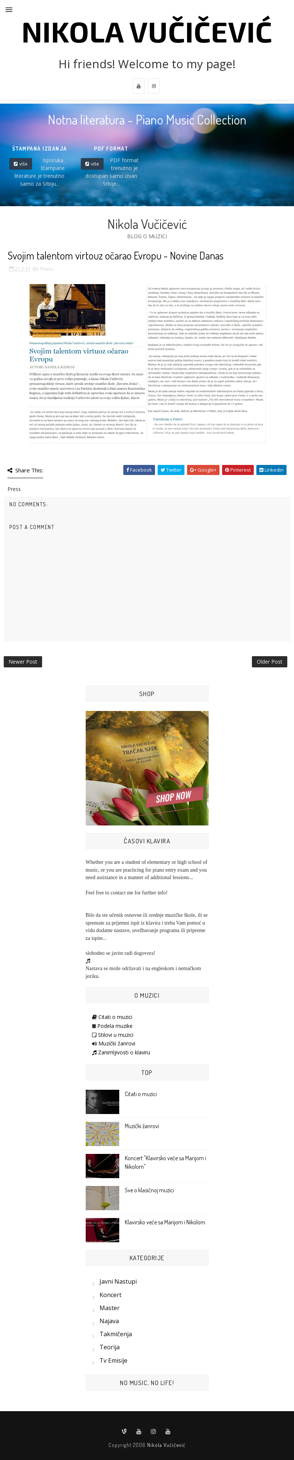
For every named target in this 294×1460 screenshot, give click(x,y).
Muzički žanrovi (113, 1043)
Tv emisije (113, 1360)
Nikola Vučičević (147, 31)
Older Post (269, 661)
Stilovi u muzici (112, 1034)
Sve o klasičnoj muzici (149, 1190)
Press (46, 268)
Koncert (110, 1295)
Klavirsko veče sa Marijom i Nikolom (165, 1222)
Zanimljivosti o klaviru (121, 1052)
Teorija (109, 1347)
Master (109, 1308)
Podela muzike (112, 1025)
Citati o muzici (112, 1016)
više (23, 164)
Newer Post (23, 661)
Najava (109, 1321)
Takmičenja (115, 1334)
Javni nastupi (118, 1281)
